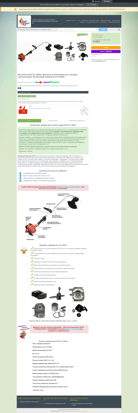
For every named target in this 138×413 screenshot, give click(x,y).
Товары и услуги (70, 20)
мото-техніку (72, 329)
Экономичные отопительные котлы (55, 403)
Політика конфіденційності (81, 411)
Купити (106, 47)
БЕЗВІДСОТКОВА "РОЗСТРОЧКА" (68, 187)
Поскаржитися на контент (66, 411)
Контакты (84, 20)
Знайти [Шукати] (103, 29)
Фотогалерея (116, 20)
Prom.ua (77, 409)
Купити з (106, 51)
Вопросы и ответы (106, 20)
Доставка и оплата (94, 20)
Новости (82, 22)
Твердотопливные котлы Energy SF (29, 401)
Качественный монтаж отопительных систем (82, 404)
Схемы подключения (114, 22)
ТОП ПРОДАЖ (91, 5)
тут (66, 149)
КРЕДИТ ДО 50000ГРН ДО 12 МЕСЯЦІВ (39, 108)
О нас (79, 20)
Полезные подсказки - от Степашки (96, 22)
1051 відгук (97, 1)
